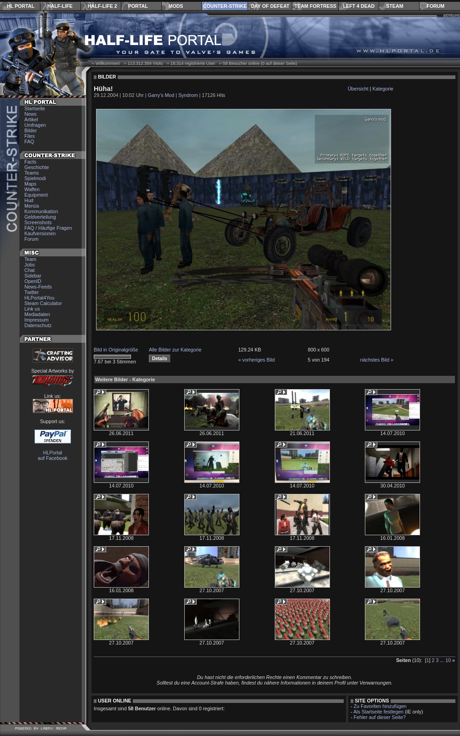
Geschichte (36, 167)
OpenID (32, 281)
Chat (29, 270)
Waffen (32, 189)
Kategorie (382, 88)
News (30, 114)
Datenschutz (37, 325)
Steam (394, 6)
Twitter (31, 292)
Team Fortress (315, 6)
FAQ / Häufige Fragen (48, 228)
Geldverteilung (40, 217)
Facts (30, 161)
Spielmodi (35, 178)
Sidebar (32, 275)
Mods (176, 6)
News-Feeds (38, 286)
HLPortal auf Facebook (53, 455)
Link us (32, 308)
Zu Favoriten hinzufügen (380, 706)
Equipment (36, 195)
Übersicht (358, 88)
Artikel (31, 119)
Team (30, 259)
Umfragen (35, 125)
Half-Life (60, 6)
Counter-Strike (225, 6)
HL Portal (20, 6)
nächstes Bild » (376, 359)
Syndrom (188, 95)
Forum (435, 6)
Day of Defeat (270, 6)
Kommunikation (41, 211)
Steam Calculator (43, 303)
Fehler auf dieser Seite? (380, 717)
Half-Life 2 (102, 6)
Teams (31, 173)
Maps (30, 184)
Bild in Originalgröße (116, 349)
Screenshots (37, 222)
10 (448, 660)
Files (29, 136)
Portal (138, 6)
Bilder (30, 130)
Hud (29, 200)
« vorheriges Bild (256, 359)
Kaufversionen (40, 233)
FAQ (29, 141)
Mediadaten (37, 314)
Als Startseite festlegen (378, 711)
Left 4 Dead (359, 6)
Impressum (36, 320)
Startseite (34, 108)
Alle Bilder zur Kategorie (175, 349)
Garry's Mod (161, 95)
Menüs (31, 206)
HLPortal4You (39, 297)
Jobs (29, 264)
